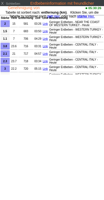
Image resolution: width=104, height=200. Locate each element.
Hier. (86, 16)
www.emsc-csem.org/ (59, 8)
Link (45, 23)
